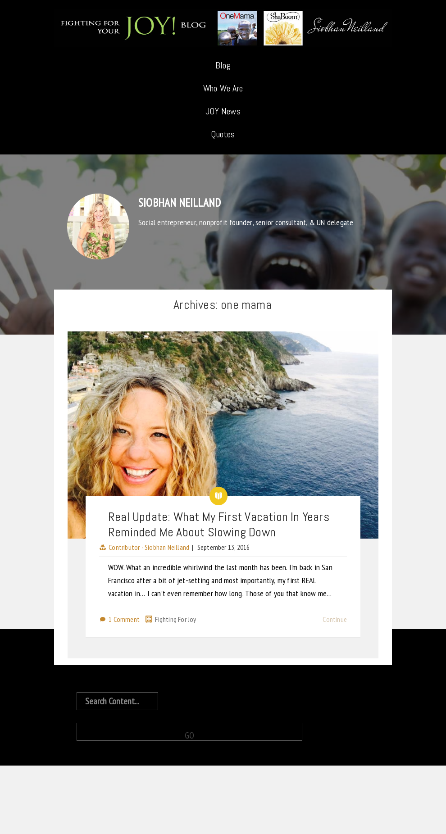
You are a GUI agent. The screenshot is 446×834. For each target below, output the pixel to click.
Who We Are (223, 88)
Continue (335, 619)
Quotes (223, 134)
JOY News (223, 111)
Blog (223, 65)
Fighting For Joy (175, 619)
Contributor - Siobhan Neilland (149, 547)
